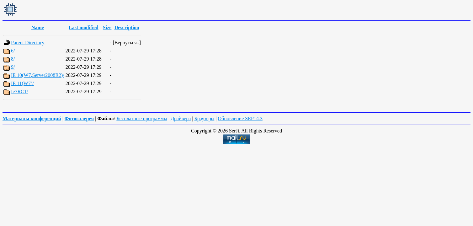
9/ (13, 67)
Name (37, 27)
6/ (13, 50)
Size (107, 27)
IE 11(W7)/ (22, 83)
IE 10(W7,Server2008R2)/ (37, 75)
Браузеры (204, 118)
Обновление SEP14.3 (240, 118)
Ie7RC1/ (19, 91)
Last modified (83, 27)
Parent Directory (27, 42)
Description (126, 27)
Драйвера (181, 118)
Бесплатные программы (141, 118)
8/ (13, 59)
